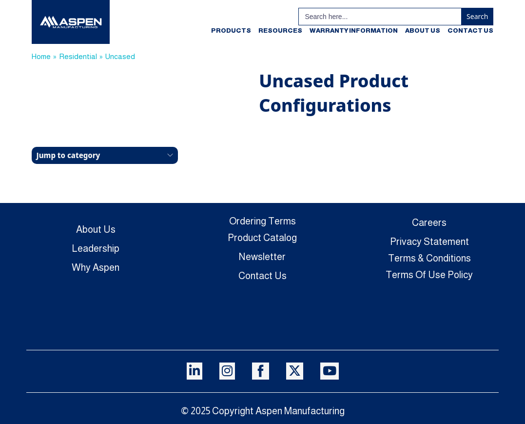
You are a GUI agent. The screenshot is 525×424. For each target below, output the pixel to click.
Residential (78, 56)
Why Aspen (95, 267)
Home (41, 56)
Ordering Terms (262, 221)
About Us (422, 30)
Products (231, 30)
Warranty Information (354, 30)
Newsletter (262, 256)
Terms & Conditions (429, 258)
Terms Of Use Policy (429, 274)
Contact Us (470, 30)
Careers (429, 222)
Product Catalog (262, 237)
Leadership (95, 248)
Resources (280, 30)
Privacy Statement (429, 241)
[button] (105, 155)
